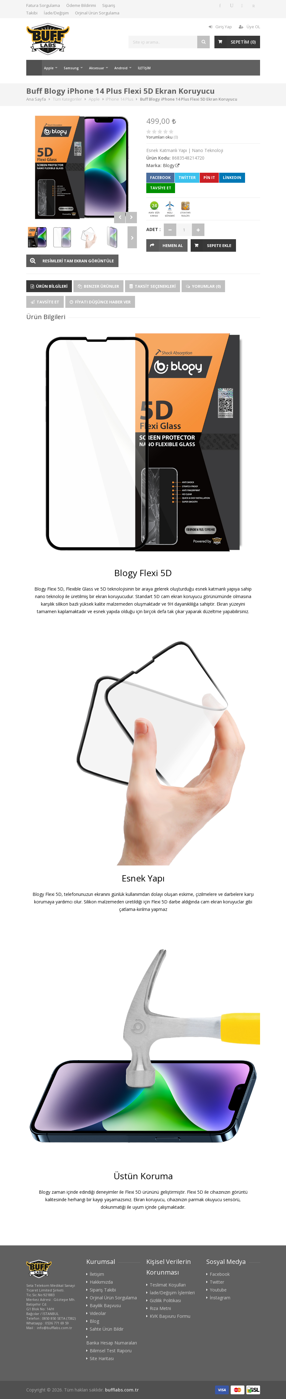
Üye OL (249, 26)
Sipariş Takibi (103, 1290)
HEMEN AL (173, 245)
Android (121, 68)
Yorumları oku (159, 137)
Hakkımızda (101, 1282)
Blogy (168, 165)
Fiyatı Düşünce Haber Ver (100, 302)
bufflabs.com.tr (122, 1390)
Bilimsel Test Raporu (111, 1351)
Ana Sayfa (34, 68)
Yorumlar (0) (203, 286)
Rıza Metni (160, 1308)
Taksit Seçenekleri (152, 286)
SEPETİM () (243, 42)
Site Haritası (102, 1358)
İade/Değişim (56, 13)
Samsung (71, 68)
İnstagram (220, 1298)
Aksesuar (96, 68)
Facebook (160, 177)
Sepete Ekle (219, 245)
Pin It (209, 177)
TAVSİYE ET (160, 188)
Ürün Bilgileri (49, 286)
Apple (48, 68)
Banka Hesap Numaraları (111, 1343)
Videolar (98, 1313)
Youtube (218, 1290)
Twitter (187, 177)
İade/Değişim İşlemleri (172, 1293)
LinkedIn (232, 177)
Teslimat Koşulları (168, 1285)
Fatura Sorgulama (43, 5)
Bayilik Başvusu (105, 1305)
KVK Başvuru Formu (170, 1316)
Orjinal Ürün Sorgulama (97, 13)
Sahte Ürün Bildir (106, 1329)
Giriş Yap (220, 26)
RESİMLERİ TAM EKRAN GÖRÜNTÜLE (78, 261)
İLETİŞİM (144, 68)
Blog (94, 1321)
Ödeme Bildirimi (81, 5)
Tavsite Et (45, 302)
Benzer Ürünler (98, 286)
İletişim (97, 1274)
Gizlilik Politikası (165, 1300)
